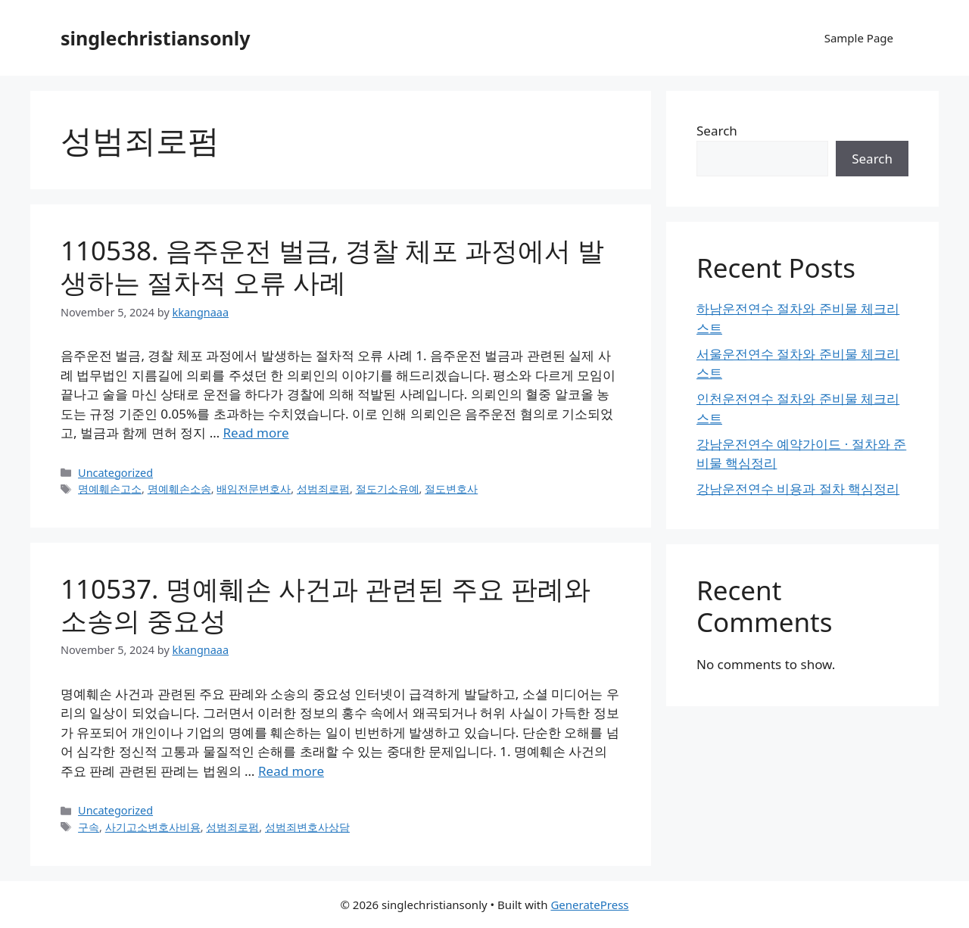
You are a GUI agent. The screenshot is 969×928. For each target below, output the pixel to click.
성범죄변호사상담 (307, 827)
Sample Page (858, 37)
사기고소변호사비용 (153, 827)
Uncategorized (115, 473)
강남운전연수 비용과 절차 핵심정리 (797, 488)
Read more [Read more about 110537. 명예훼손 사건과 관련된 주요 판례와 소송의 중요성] (291, 771)
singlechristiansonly (156, 38)
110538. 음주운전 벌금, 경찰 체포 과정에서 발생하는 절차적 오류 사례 (332, 266)
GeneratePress (589, 904)
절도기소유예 (387, 488)
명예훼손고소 (110, 488)
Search (716, 130)
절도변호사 (451, 488)
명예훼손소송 (179, 488)
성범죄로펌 (323, 488)
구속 (88, 827)
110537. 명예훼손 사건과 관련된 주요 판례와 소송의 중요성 (325, 604)
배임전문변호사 (254, 488)
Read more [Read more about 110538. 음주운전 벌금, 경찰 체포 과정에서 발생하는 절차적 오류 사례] (256, 432)
